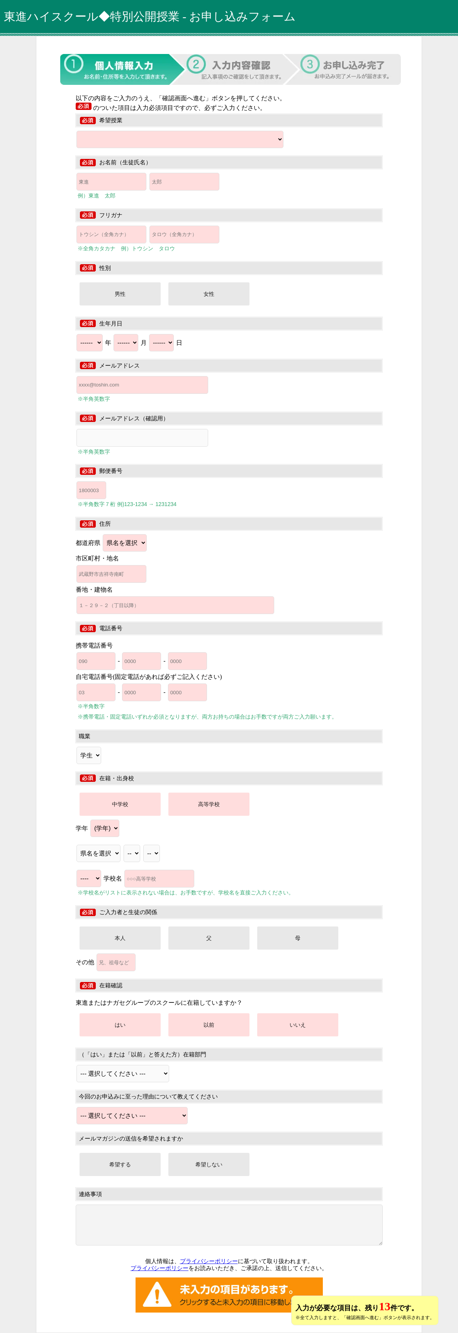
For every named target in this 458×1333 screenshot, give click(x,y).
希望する (120, 1164)
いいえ (298, 1025)
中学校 (120, 804)
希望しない (208, 1164)
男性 (120, 294)
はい (120, 1025)
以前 (209, 1025)
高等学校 (209, 804)
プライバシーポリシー (209, 1261)
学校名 (148, 878)
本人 (120, 938)
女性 (209, 294)
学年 (97, 828)
